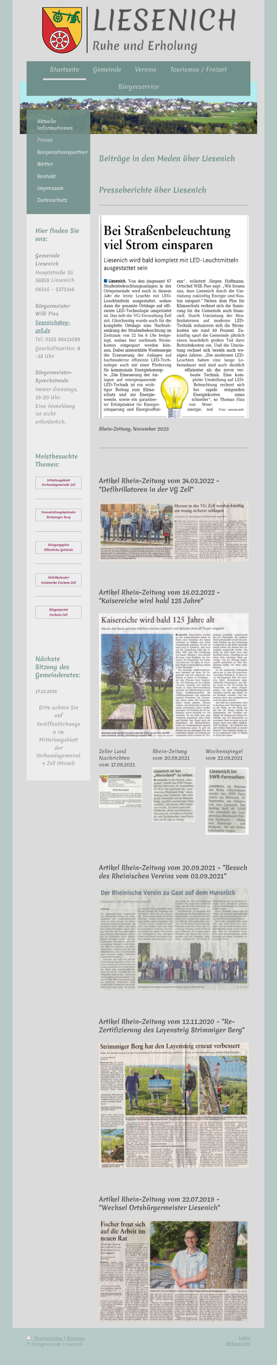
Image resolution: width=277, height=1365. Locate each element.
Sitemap (76, 1338)
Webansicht (238, 1343)
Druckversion (45, 1338)
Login (244, 1338)
